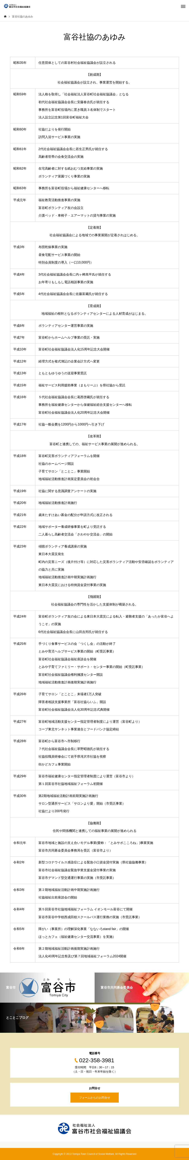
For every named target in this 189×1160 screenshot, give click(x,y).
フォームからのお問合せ (94, 1097)
